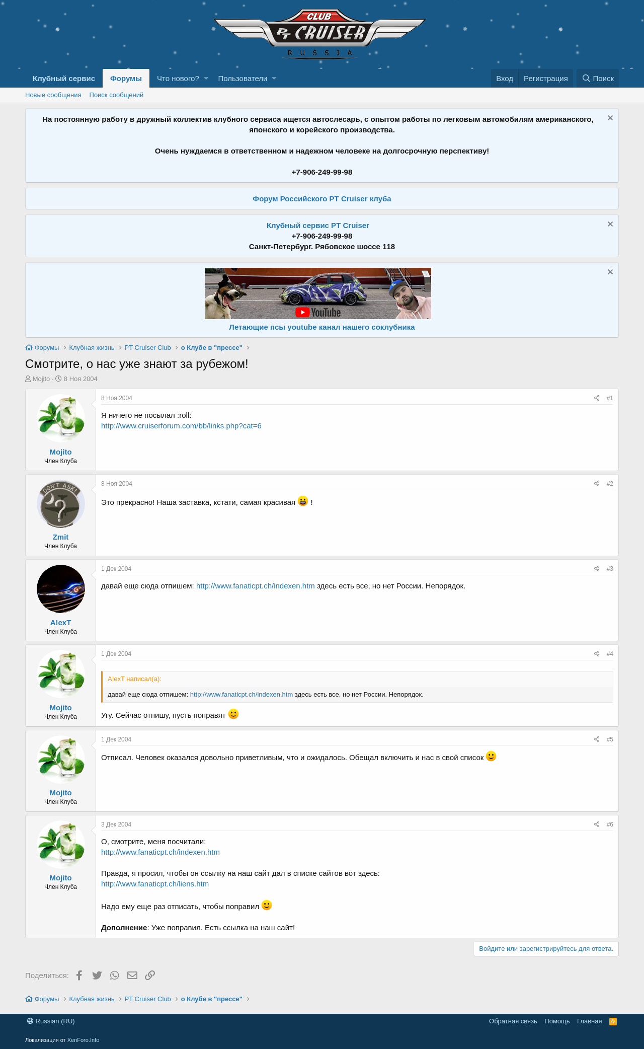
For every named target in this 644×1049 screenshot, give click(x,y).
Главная (589, 1021)
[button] (206, 78)
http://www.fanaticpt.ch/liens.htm (155, 883)
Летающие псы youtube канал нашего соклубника (322, 327)
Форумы (126, 78)
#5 (610, 739)
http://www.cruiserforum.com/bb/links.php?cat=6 (181, 425)
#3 (610, 568)
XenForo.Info (83, 1040)
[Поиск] (598, 78)
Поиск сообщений (117, 95)
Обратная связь (513, 1021)
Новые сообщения (53, 95)
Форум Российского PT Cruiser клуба (322, 198)
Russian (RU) (51, 1021)
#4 (610, 653)
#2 (610, 483)
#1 (610, 398)
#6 (610, 824)
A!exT (60, 622)
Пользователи (243, 78)
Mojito (41, 379)
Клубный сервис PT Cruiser (318, 225)
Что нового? (178, 78)
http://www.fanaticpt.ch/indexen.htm (255, 585)
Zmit (61, 537)
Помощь (557, 1021)
